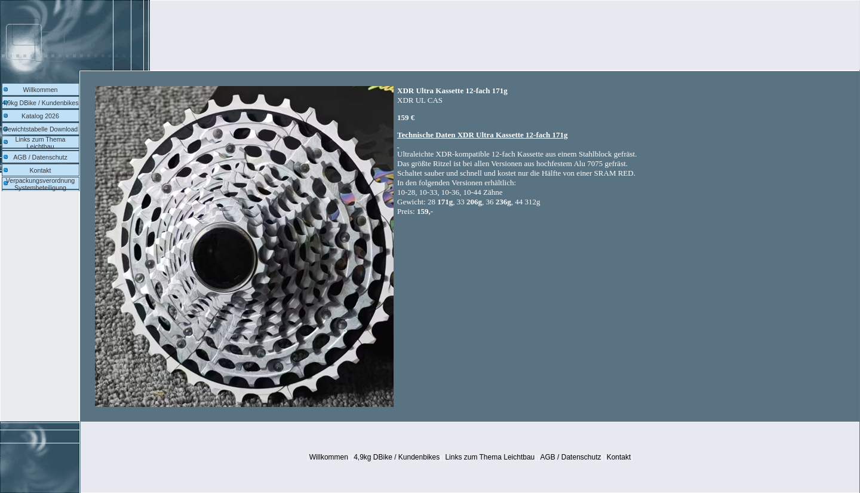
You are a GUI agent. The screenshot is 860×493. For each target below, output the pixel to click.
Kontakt (40, 170)
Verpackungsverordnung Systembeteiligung (40, 184)
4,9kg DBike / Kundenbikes (40, 102)
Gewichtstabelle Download (40, 129)
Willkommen (40, 89)
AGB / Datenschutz (40, 157)
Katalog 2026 (40, 116)
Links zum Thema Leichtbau (41, 143)
